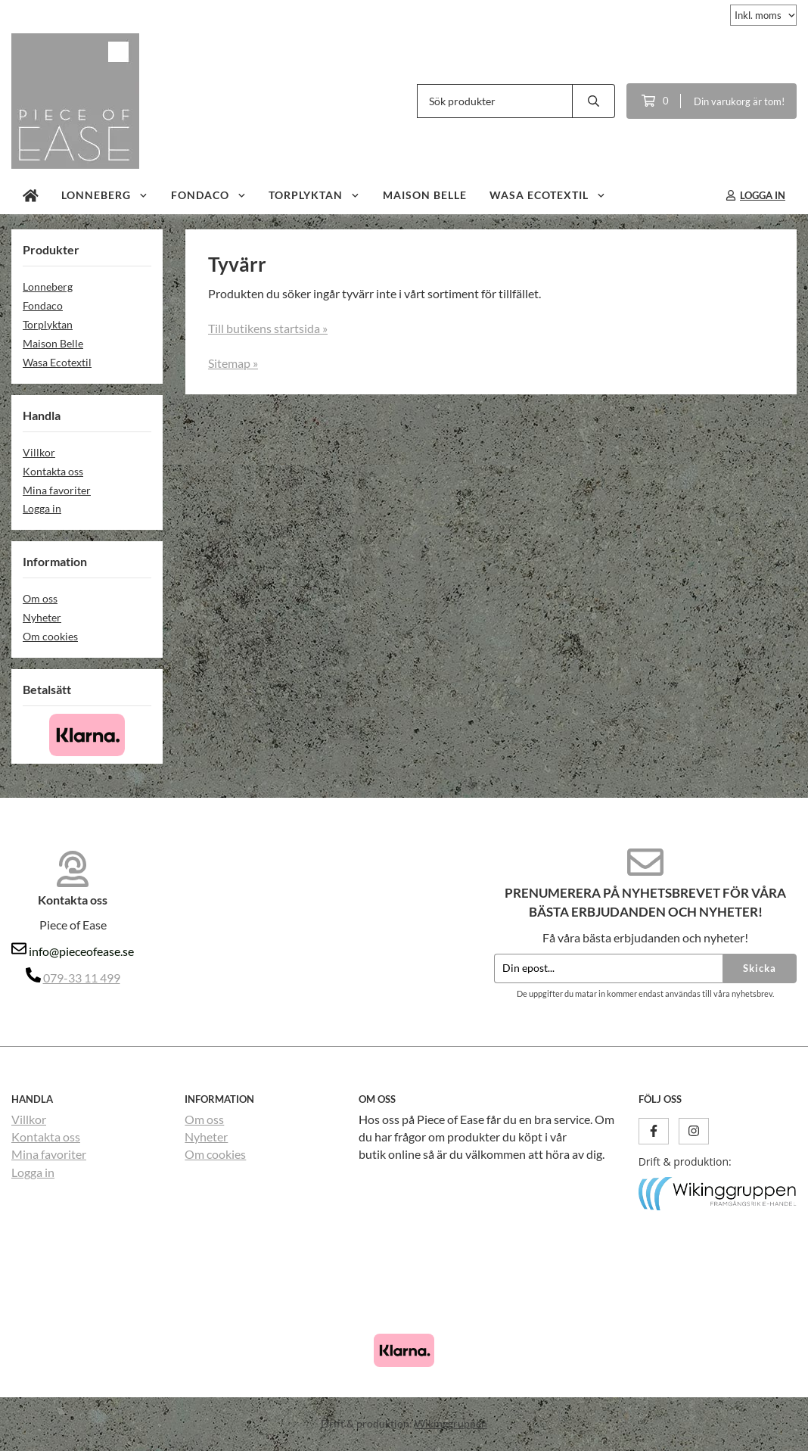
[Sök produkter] (495, 101)
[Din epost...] (608, 968)
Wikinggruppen (451, 1423)
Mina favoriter (57, 490)
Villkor (39, 452)
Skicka (759, 968)
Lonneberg (104, 194)
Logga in (42, 508)
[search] (594, 101)
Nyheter (42, 617)
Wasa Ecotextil (547, 194)
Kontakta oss (53, 471)
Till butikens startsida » (268, 328)
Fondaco (209, 194)
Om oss (40, 598)
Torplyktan (314, 194)
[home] (30, 195)
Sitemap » (233, 363)
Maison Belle (425, 194)
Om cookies (50, 636)
